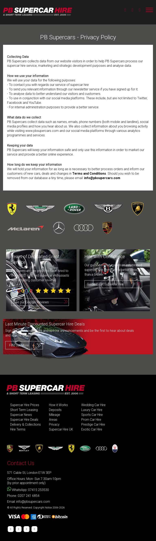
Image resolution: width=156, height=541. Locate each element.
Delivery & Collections (25, 424)
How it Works (58, 404)
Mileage (54, 414)
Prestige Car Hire (93, 424)
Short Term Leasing (24, 409)
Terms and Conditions (89, 173)
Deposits (55, 409)
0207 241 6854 (28, 496)
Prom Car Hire (91, 419)
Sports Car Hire (92, 414)
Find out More (19, 345)
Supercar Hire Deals (24, 419)
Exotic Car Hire (91, 429)
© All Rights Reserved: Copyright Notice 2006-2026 (36, 507)
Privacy (54, 424)
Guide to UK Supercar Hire (105, 284)
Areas (53, 419)
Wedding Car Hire (93, 404)
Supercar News (21, 414)
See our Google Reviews (31, 302)
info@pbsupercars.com (102, 178)
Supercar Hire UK (61, 429)
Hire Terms (17, 429)
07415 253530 (38, 490)
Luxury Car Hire (91, 409)
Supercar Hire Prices (24, 404)
